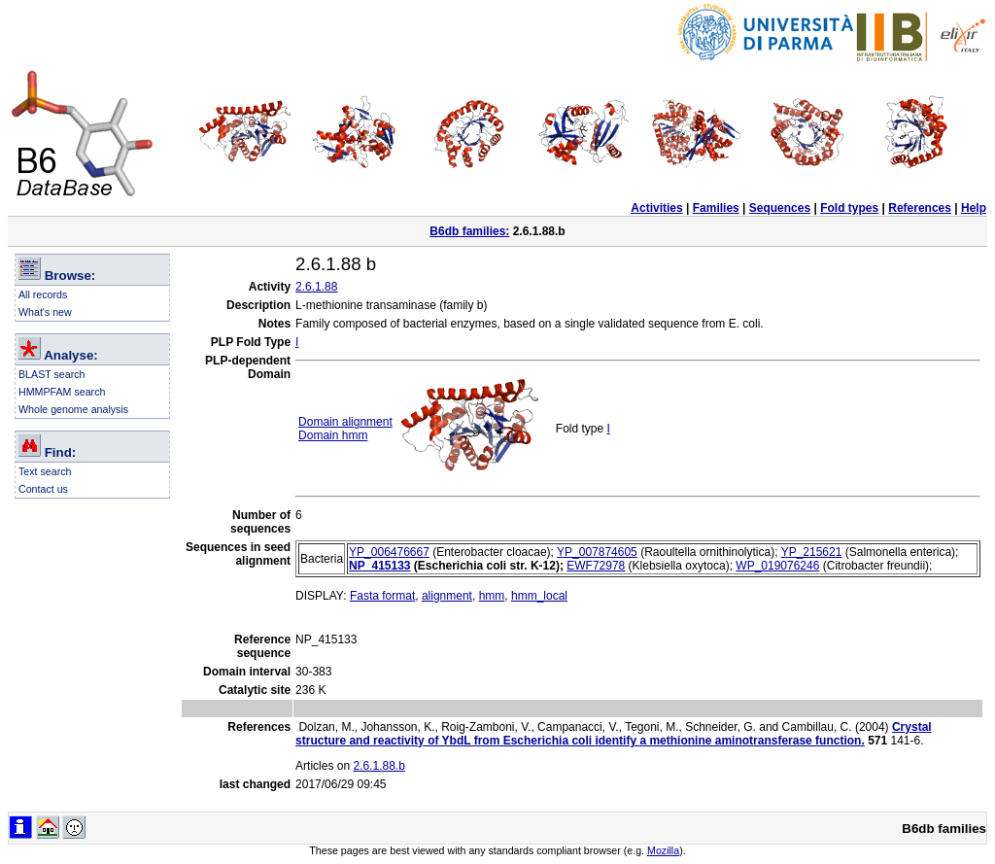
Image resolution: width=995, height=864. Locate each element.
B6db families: (469, 231)
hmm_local (539, 596)
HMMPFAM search (61, 391)
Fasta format (382, 596)
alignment (447, 596)
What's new (45, 312)
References (919, 208)
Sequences (779, 208)
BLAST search (52, 374)
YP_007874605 (597, 552)
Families (716, 208)
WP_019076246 (777, 565)
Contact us (43, 489)
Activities (656, 208)
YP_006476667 (389, 552)
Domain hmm (332, 435)
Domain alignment (345, 422)
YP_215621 (811, 552)
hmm (492, 596)
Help (973, 208)
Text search (45, 471)
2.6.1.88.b (378, 766)
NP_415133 (379, 565)
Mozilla (663, 850)
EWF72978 (595, 565)
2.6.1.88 (316, 287)
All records (42, 294)
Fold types (849, 208)
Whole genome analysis (73, 409)
